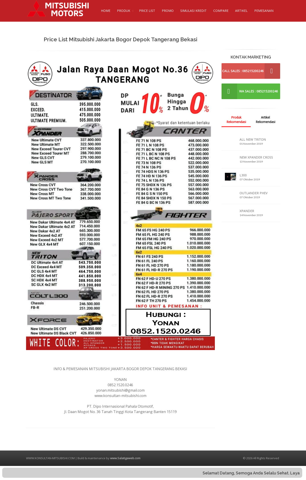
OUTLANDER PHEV (253, 193)
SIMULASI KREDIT (193, 10)
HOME (105, 10)
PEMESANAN (263, 10)
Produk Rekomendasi (236, 119)
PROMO (168, 10)
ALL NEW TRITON (253, 139)
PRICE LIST (147, 10)
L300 (243, 175)
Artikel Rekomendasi (265, 119)
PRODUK (123, 10)
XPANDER (247, 211)
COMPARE (220, 10)
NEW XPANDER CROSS (256, 157)
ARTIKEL (241, 10)
